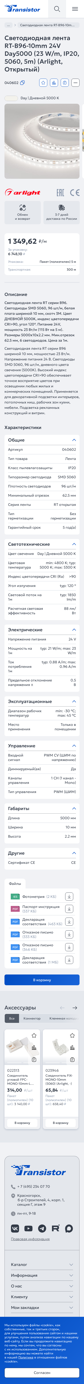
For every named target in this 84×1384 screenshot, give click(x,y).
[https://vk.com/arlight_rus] (15, 1228)
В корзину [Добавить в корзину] (42, 980)
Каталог (19, 1264)
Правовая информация (30, 1239)
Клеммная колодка (64, 1018)
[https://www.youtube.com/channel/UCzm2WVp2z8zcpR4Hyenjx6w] (28, 1228)
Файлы (15, 883)
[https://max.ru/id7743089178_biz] (69, 1228)
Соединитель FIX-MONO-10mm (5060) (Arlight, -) (59, 1080)
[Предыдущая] (62, 1008)
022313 (13, 1070)
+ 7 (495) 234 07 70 (33, 1186)
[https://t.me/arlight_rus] (42, 1228)
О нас (16, 1286)
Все (12, 1018)
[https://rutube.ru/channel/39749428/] (56, 1228)
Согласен (42, 1372)
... (8, 25)
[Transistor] (22, 8)
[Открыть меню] (75, 9)
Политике (25, 1357)
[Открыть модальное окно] (75, 83)
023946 (52, 1070)
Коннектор (32, 1018)
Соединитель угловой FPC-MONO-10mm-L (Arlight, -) (19, 1080)
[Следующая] (75, 1008)
